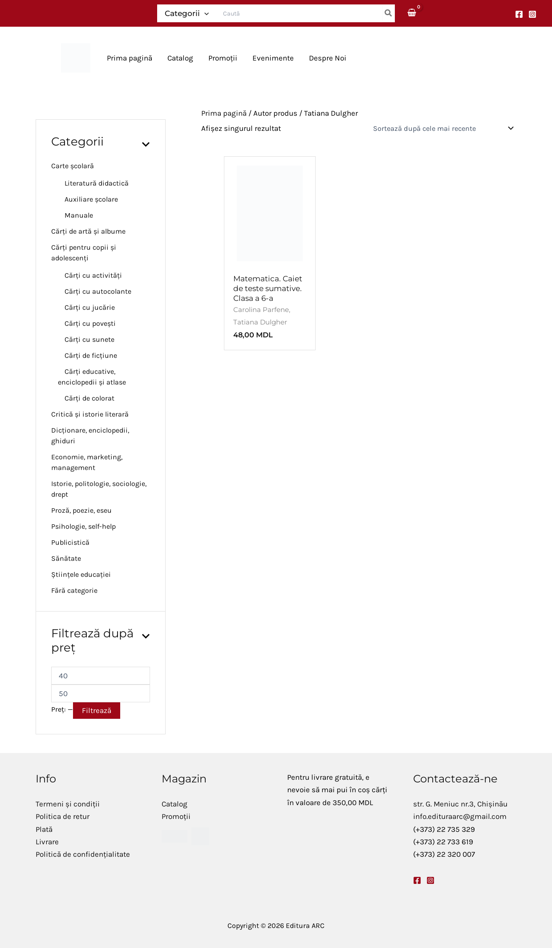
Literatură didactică (97, 183)
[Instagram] (532, 14)
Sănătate (66, 558)
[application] (204, 13)
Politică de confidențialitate (83, 854)
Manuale (79, 215)
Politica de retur (62, 816)
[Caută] (388, 13)
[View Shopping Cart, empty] (412, 13)
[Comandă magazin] (442, 128)
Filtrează (96, 710)
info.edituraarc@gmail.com (460, 816)
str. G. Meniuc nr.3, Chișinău (460, 803)
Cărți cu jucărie (90, 307)
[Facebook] (519, 14)
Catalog (174, 803)
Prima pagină (224, 113)
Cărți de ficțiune (91, 355)
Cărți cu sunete (89, 339)
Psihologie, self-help (83, 526)
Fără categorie (74, 590)
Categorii (187, 13)
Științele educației (81, 574)
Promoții (176, 816)
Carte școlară (72, 166)
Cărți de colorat (89, 398)
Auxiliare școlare (91, 199)
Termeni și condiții (68, 803)
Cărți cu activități (93, 275)
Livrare (47, 841)
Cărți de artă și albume (88, 231)
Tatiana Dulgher (260, 322)
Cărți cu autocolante (98, 291)
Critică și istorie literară (90, 414)
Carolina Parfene (261, 309)
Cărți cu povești (90, 323)
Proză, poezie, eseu (81, 510)
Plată (44, 829)
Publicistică (70, 542)
